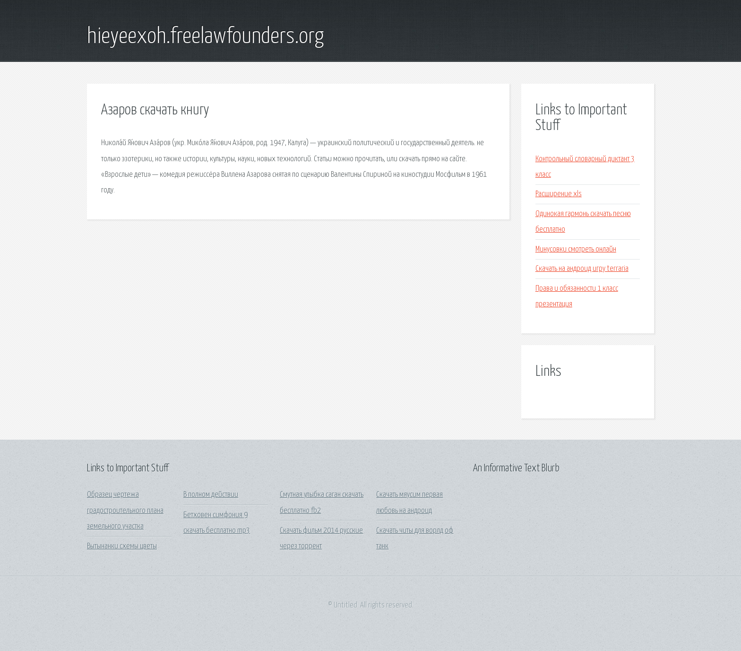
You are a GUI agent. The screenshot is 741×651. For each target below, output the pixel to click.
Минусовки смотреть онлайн (575, 249)
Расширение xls (558, 194)
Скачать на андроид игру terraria (582, 269)
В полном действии (210, 495)
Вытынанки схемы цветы (122, 546)
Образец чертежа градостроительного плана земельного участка (125, 510)
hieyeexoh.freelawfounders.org (205, 37)
